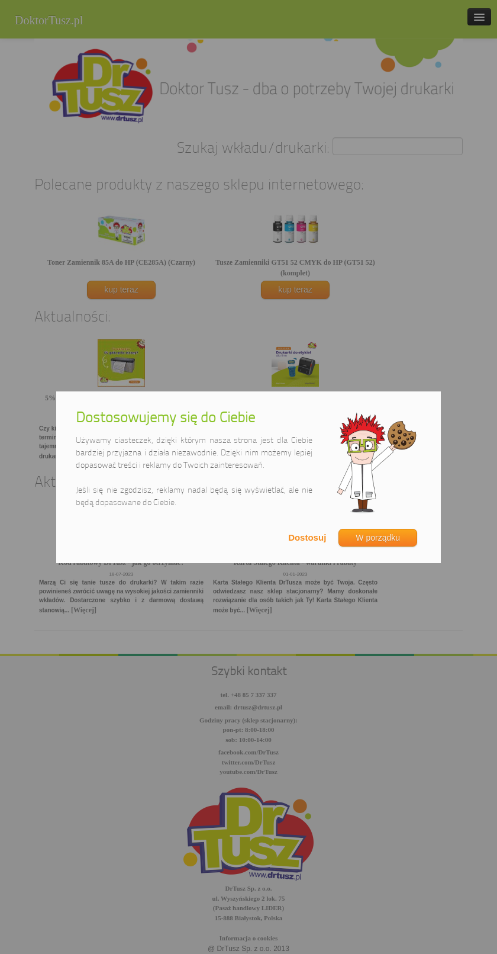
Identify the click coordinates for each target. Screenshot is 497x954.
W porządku (378, 537)
